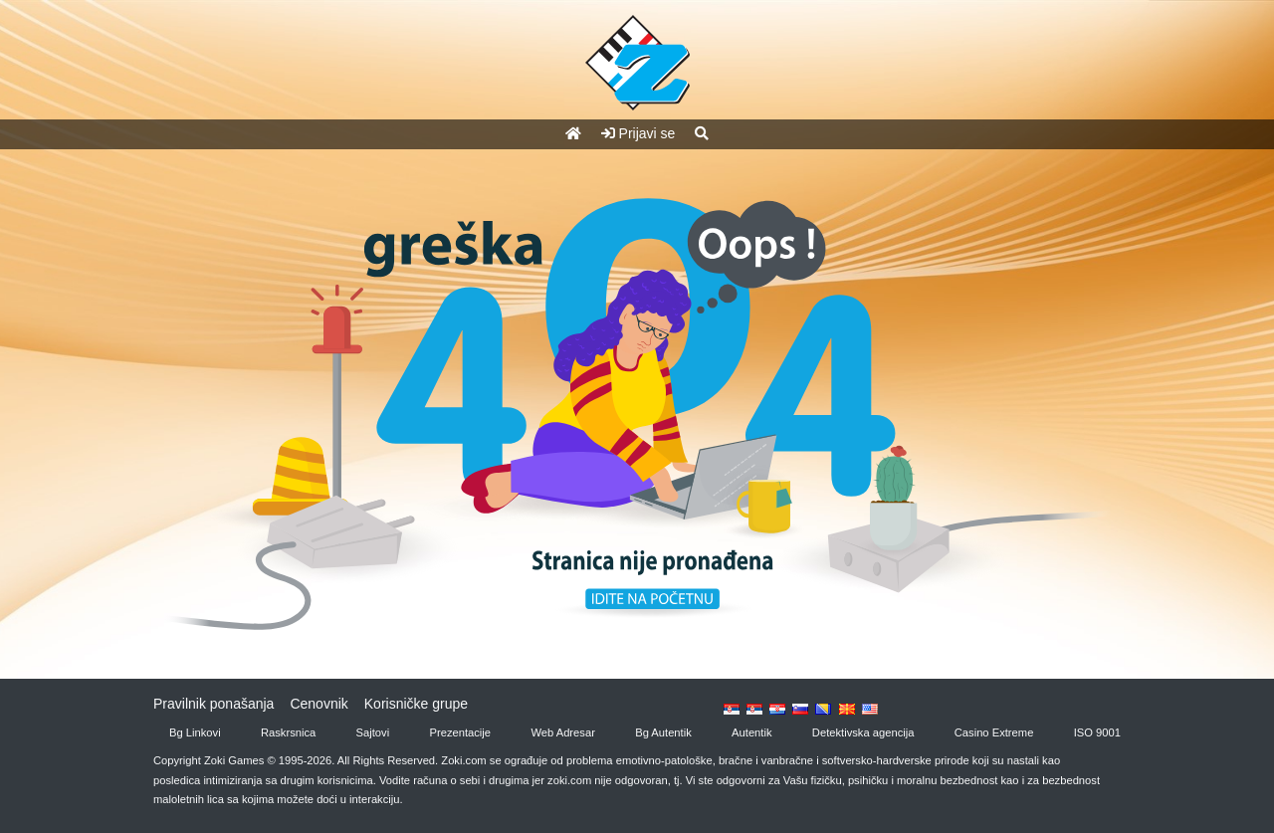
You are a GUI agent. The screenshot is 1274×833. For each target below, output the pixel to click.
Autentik (751, 732)
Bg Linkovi (195, 732)
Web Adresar (562, 732)
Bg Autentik (663, 732)
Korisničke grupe (416, 704)
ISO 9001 (1097, 732)
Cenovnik (318, 704)
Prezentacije (461, 732)
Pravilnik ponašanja (213, 704)
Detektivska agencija (863, 732)
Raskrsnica (288, 732)
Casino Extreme (994, 732)
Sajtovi (373, 732)
